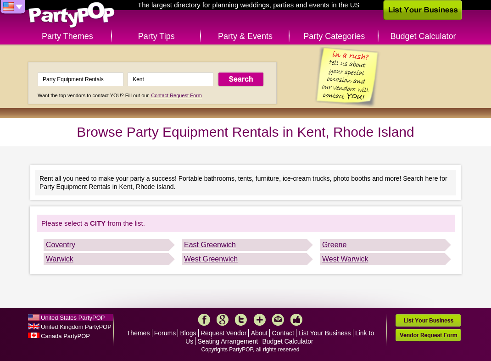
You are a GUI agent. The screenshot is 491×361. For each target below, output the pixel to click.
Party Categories (334, 36)
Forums (165, 333)
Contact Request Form (176, 95)
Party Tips (156, 36)
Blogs (188, 333)
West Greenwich (211, 259)
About (259, 333)
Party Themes (67, 36)
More (260, 320)
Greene (334, 245)
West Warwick (345, 259)
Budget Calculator (423, 36)
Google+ (223, 320)
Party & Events (245, 36)
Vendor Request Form (428, 335)
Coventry (60, 245)
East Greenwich (210, 245)
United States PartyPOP (73, 317)
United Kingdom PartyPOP (76, 326)
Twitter (241, 320)
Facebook (204, 320)
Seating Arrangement (228, 341)
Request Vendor (223, 333)
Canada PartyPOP (65, 336)
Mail (278, 320)
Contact (283, 333)
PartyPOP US (71, 15)
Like (296, 320)
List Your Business (324, 333)
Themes (138, 333)
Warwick (59, 259)
